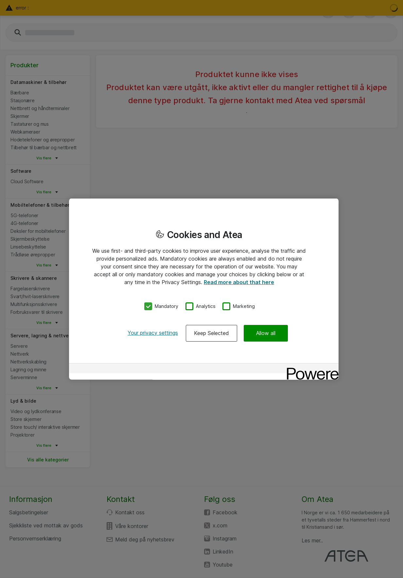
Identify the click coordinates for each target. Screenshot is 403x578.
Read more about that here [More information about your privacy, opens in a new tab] (239, 282)
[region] (204, 289)
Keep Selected (211, 332)
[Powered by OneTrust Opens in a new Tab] (310, 369)
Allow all (265, 332)
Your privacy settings (153, 332)
